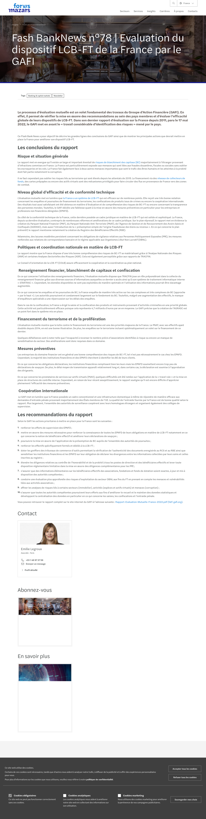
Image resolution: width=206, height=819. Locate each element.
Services (138, 11)
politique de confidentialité (99, 779)
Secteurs (124, 11)
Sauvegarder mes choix (186, 799)
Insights (151, 11)
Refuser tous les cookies (185, 777)
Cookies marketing (133, 795)
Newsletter (58, 95)
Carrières (165, 11)
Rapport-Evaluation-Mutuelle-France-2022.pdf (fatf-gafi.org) (148, 501)
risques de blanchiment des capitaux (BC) (117, 162)
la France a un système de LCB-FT (80, 198)
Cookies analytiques (79, 795)
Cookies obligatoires (25, 795)
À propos (179, 11)
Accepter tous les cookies (185, 768)
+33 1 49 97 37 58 (32, 560)
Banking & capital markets (39, 95)
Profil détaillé (29, 570)
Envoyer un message (33, 564)
